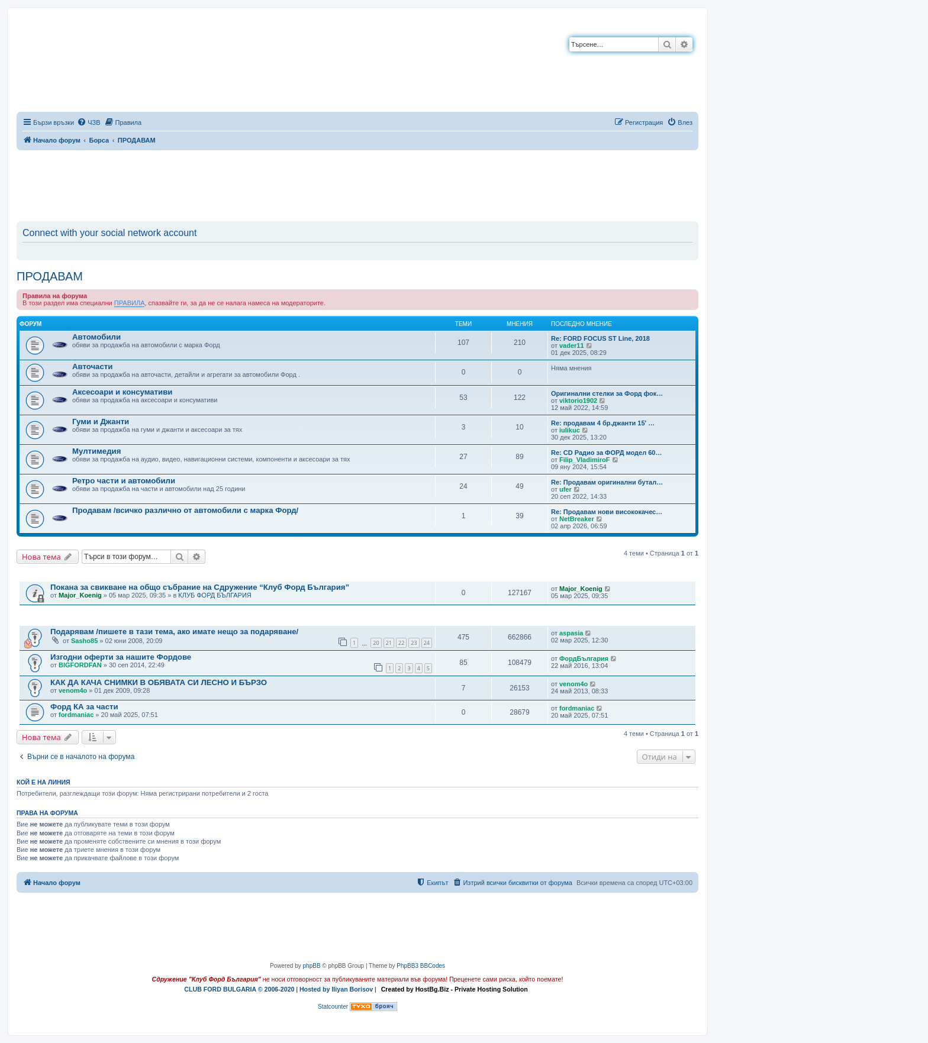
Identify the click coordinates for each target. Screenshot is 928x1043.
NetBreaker (576, 518)
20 (376, 643)
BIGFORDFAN (80, 665)
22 (401, 643)
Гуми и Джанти (100, 421)
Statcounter (333, 1006)
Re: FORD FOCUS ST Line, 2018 (600, 338)
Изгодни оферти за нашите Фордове (120, 657)
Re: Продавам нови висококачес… (606, 511)
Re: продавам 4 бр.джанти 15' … (603, 423)
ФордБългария (583, 658)
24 (427, 643)
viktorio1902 (578, 400)
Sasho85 (84, 640)
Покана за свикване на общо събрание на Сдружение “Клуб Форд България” (199, 587)
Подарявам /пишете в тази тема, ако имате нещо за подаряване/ (174, 631)
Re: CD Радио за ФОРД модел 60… (606, 452)
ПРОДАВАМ (50, 276)
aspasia (571, 633)
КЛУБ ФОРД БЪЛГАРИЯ (214, 595)
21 (389, 643)
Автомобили (96, 336)
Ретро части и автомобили (123, 480)
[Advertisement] (357, 183)
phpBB (312, 966)
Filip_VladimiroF (584, 459)
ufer (565, 489)
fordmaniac (76, 714)
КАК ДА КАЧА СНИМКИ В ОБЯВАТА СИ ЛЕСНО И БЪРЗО (158, 682)
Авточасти (92, 366)
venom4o (73, 690)
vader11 (571, 345)
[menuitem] (88, 122)
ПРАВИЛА (129, 302)
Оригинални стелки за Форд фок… (607, 393)
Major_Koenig (80, 595)
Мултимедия (96, 451)
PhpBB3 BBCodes (421, 966)
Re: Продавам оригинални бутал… (607, 482)
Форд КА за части (84, 706)
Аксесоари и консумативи (122, 392)
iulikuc (569, 430)
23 (414, 643)
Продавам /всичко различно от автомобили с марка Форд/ (185, 510)
